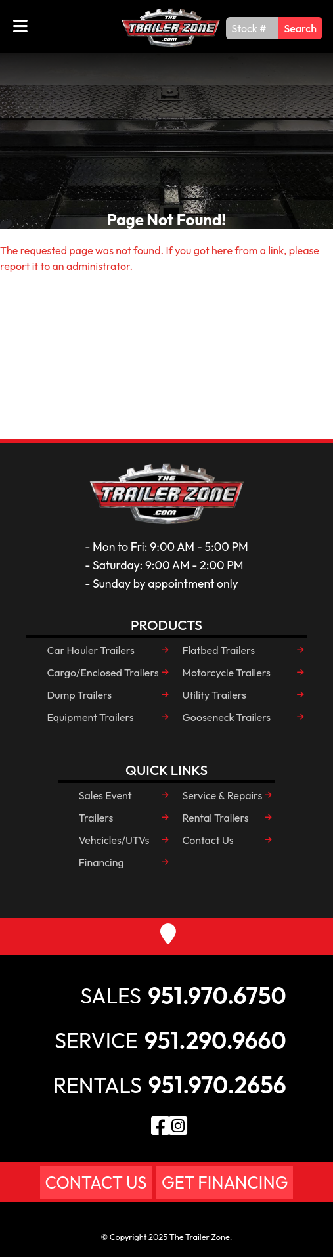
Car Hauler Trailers (90, 650)
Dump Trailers (79, 694)
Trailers (96, 817)
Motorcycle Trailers (227, 672)
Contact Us (208, 840)
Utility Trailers (214, 694)
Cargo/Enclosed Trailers (102, 672)
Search (300, 28)
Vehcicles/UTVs (114, 840)
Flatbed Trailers (219, 650)
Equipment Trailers (90, 717)
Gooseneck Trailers (227, 717)
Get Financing (225, 1182)
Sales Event (105, 795)
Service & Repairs (223, 795)
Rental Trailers (216, 817)
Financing (101, 862)
